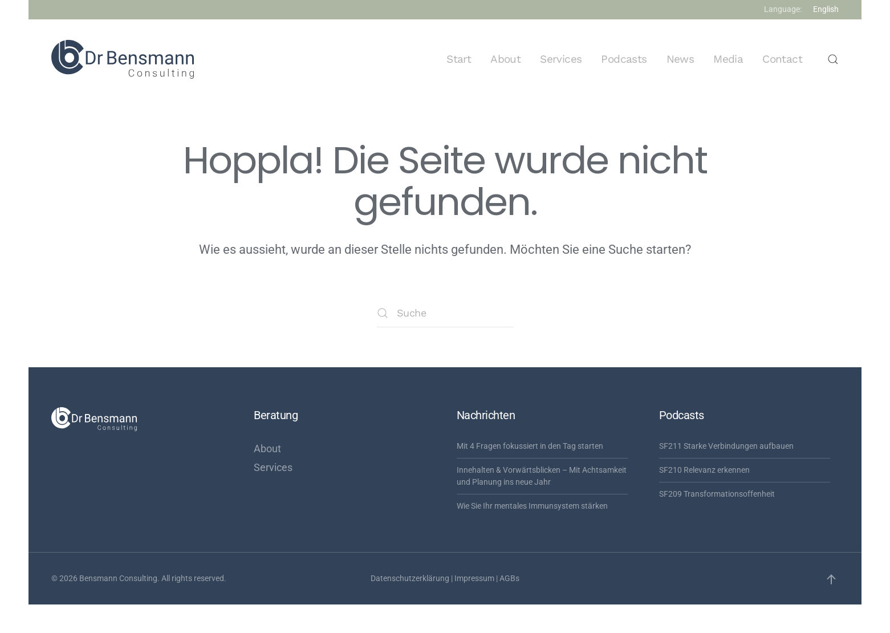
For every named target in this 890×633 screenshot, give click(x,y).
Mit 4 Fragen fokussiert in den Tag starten (530, 446)
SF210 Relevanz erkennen (704, 469)
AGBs (509, 578)
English (826, 9)
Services (561, 59)
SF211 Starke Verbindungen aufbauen (726, 446)
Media (728, 59)
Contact (782, 59)
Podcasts (624, 59)
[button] (833, 59)
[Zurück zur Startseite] (122, 59)
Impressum (474, 578)
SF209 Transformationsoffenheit (717, 493)
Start (458, 59)
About (505, 59)
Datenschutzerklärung (410, 578)
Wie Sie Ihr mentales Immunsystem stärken (532, 505)
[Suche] (445, 313)
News (680, 59)
